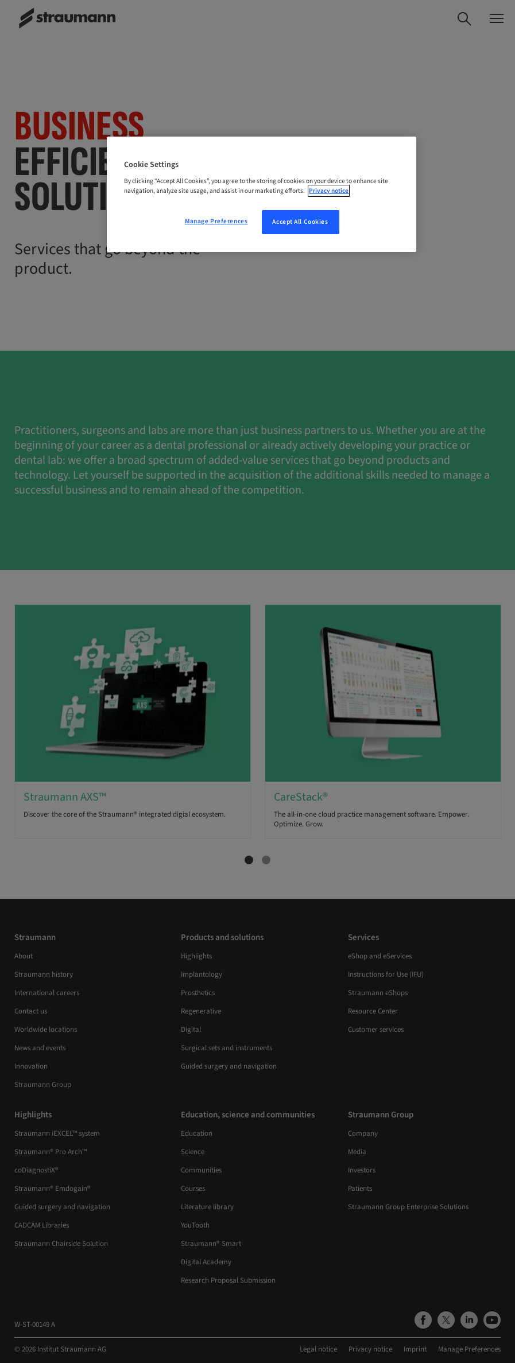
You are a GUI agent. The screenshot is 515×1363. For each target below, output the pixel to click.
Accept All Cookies (300, 222)
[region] (261, 195)
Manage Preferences (216, 221)
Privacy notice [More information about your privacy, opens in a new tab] (329, 191)
